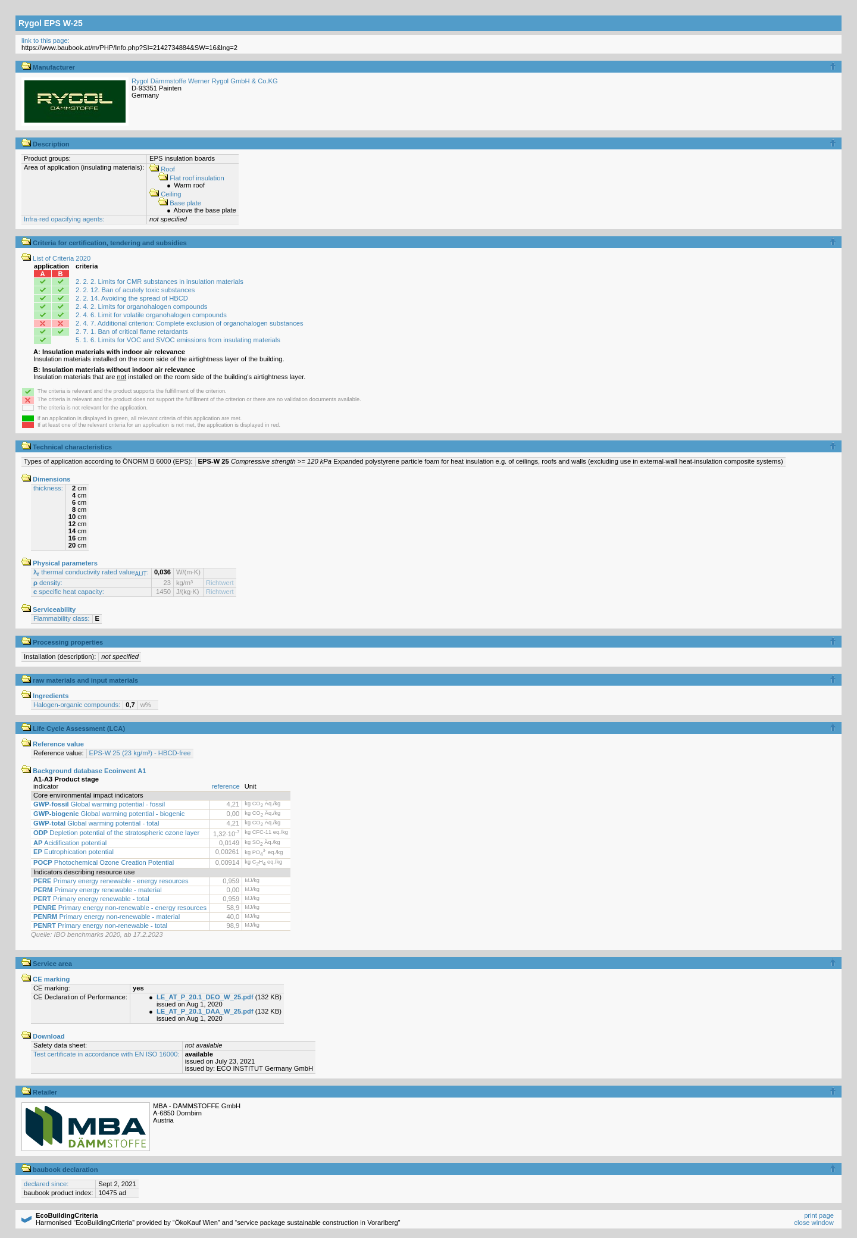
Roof (162, 169)
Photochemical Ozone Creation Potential (103, 862)
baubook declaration (59, 1169)
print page (819, 1215)
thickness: (48, 488)
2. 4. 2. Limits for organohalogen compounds (141, 306)
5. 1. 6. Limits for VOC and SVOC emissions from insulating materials (178, 339)
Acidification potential (70, 842)
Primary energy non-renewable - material (106, 916)
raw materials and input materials (79, 680)
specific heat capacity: (68, 591)
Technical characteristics (66, 447)
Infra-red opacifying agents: (64, 219)
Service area (46, 963)
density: (47, 582)
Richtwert (220, 582)
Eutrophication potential (73, 851)
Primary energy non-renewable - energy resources (120, 907)
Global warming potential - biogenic (108, 813)
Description (45, 144)
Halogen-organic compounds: (76, 704)
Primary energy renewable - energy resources (111, 880)
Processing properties (62, 642)
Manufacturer (48, 67)
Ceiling (165, 194)
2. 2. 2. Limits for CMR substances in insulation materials (159, 281)
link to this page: (45, 40)
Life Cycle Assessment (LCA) (73, 728)
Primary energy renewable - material (97, 889)
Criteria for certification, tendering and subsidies (104, 242)
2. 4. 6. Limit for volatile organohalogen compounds (151, 314)
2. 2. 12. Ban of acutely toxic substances (135, 289)
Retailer (39, 1092)
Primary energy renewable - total (91, 898)
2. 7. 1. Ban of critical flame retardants (131, 331)
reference (226, 786)
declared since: (46, 1183)
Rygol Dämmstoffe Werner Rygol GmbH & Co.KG (205, 81)
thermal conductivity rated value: (91, 572)
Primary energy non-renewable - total (100, 925)
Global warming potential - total (96, 823)
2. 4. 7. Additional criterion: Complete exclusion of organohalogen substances (189, 323)
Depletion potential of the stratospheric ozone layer (116, 832)
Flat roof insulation (191, 178)
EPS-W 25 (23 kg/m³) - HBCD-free (140, 752)
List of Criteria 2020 (55, 258)
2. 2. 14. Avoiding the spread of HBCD (132, 298)
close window (814, 1222)
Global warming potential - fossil (99, 804)
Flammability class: (61, 618)
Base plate (179, 203)
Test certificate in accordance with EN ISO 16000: (106, 1054)
